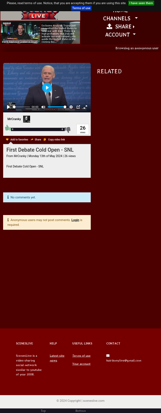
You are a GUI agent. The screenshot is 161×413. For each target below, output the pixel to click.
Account (118, 34)
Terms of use (81, 8)
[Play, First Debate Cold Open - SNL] (8, 107)
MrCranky (14, 119)
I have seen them (141, 3)
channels (118, 18)
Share (119, 26)
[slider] (21, 107)
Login (75, 220)
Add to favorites (19, 139)
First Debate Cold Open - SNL (40, 150)
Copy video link (56, 139)
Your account (81, 364)
